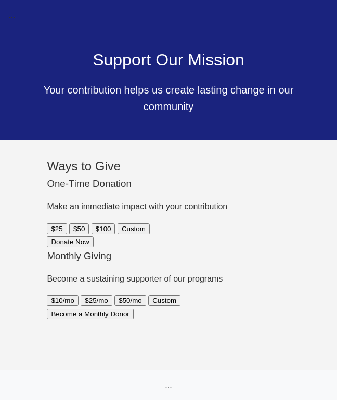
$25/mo (96, 300)
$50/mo (130, 300)
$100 (103, 229)
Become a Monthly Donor (90, 314)
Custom (134, 229)
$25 (56, 229)
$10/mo (62, 300)
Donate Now (70, 242)
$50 (79, 229)
